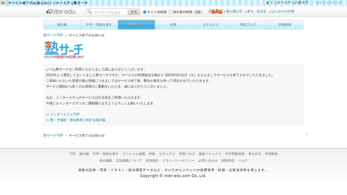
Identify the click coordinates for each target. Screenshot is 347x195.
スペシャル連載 (134, 154)
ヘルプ (243, 160)
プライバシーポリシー (178, 160)
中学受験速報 (235, 154)
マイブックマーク (329, 3)
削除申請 (227, 160)
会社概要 (105, 160)
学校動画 (271, 154)
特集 (152, 154)
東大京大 (254, 154)
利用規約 (152, 160)
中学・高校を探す (106, 154)
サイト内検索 (157, 12)
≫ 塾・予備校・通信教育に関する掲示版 (75, 120)
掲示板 (84, 154)
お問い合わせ (208, 160)
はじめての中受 (282, 11)
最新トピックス (210, 154)
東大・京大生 (256, 11)
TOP (72, 154)
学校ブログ (187, 154)
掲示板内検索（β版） (188, 12)
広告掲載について (129, 160)
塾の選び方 (234, 11)
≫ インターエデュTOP (63, 114)
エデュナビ (167, 154)
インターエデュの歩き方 (289, 2)
